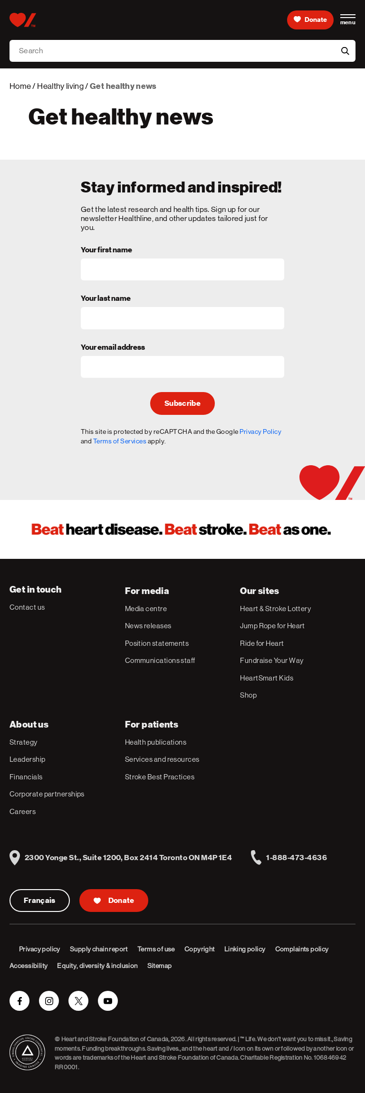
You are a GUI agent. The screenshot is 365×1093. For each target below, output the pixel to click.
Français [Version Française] (40, 900)
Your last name (106, 299)
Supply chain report (99, 949)
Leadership (28, 759)
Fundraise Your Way (271, 660)
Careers (23, 811)
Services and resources (162, 759)
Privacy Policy (260, 431)
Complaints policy (302, 949)
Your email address (113, 348)
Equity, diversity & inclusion (97, 965)
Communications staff (160, 660)
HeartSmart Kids (266, 678)
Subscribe (182, 403)
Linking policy (245, 949)
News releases (148, 626)
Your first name (106, 250)
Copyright (199, 949)
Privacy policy (39, 949)
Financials (26, 777)
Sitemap (159, 965)
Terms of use (156, 949)
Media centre (146, 608)
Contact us (27, 607)
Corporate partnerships (47, 794)
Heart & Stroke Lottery (275, 608)
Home (20, 86)
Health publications (156, 742)
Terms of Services (120, 441)
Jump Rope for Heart (272, 626)
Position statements (157, 643)
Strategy (24, 742)
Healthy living (60, 86)
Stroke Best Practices (159, 777)
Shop (248, 695)
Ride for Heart (262, 643)
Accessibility (29, 965)
